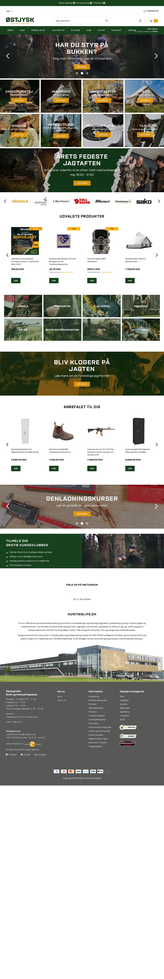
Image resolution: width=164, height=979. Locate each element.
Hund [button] (88, 30)
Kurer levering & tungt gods (100, 747)
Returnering (93, 743)
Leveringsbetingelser (97, 739)
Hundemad (124, 735)
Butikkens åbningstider (98, 720)
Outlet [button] (101, 30)
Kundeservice (151, 11)
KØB (16, 281)
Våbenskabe (125, 727)
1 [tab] (77, 73)
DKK (8, 11)
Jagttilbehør (125, 731)
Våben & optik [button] (38, 30)
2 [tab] (82, 73)
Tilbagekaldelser (95, 766)
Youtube (26, 792)
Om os (59, 716)
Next (156, 56)
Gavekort (117, 30)
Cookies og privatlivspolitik (99, 750)
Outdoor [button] (75, 30)
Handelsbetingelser (97, 735)
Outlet (122, 739)
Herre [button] (10, 30)
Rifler (122, 716)
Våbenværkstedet (96, 727)
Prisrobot (92, 724)
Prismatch (93, 731)
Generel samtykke (96, 754)
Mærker (132, 30)
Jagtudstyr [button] (58, 30)
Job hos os (61, 720)
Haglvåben (124, 720)
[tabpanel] (82, 56)
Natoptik (123, 724)
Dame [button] (22, 30)
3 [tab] (87, 73)
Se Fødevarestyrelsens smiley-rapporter (22, 769)
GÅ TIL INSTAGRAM (82, 618)
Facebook (11, 792)
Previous (7, 56)
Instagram (40, 792)
